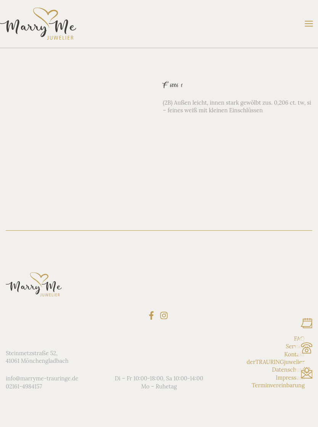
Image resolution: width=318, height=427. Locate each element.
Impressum (290, 377)
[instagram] (165, 315)
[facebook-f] (152, 315)
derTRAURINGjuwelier (276, 362)
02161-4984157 (24, 386)
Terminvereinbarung (278, 385)
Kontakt (294, 354)
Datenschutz (288, 369)
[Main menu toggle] (309, 24)
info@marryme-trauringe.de (42, 378)
